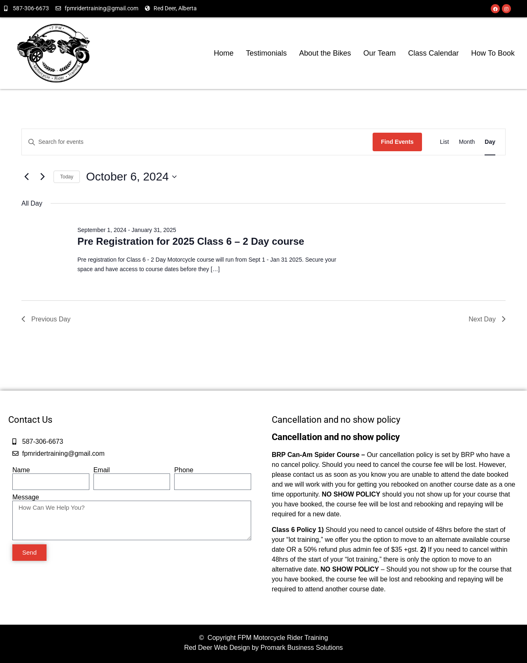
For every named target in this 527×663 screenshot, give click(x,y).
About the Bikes (325, 53)
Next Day (487, 319)
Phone (183, 470)
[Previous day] (26, 177)
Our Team (380, 53)
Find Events (397, 141)
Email (101, 470)
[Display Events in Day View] (490, 142)
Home (223, 53)
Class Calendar (433, 53)
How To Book (493, 53)
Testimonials (266, 53)
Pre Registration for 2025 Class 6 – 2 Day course (190, 241)
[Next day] (42, 177)
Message (25, 497)
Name (21, 470)
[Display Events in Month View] (467, 142)
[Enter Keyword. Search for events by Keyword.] (197, 142)
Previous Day (45, 319)
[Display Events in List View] (444, 142)
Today (66, 177)
